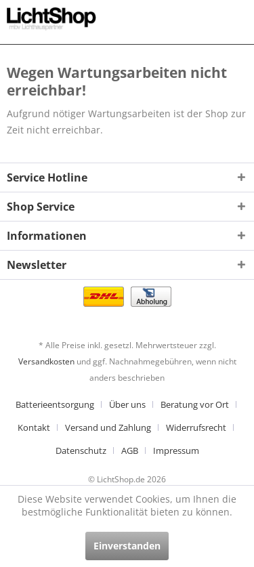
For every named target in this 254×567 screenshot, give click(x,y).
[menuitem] (60, 404)
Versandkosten (46, 361)
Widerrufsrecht (196, 427)
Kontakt (34, 427)
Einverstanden (127, 545)
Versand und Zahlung (108, 427)
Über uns (127, 404)
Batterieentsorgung (55, 404)
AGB (129, 450)
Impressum (176, 450)
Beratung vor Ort (195, 404)
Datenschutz (81, 450)
